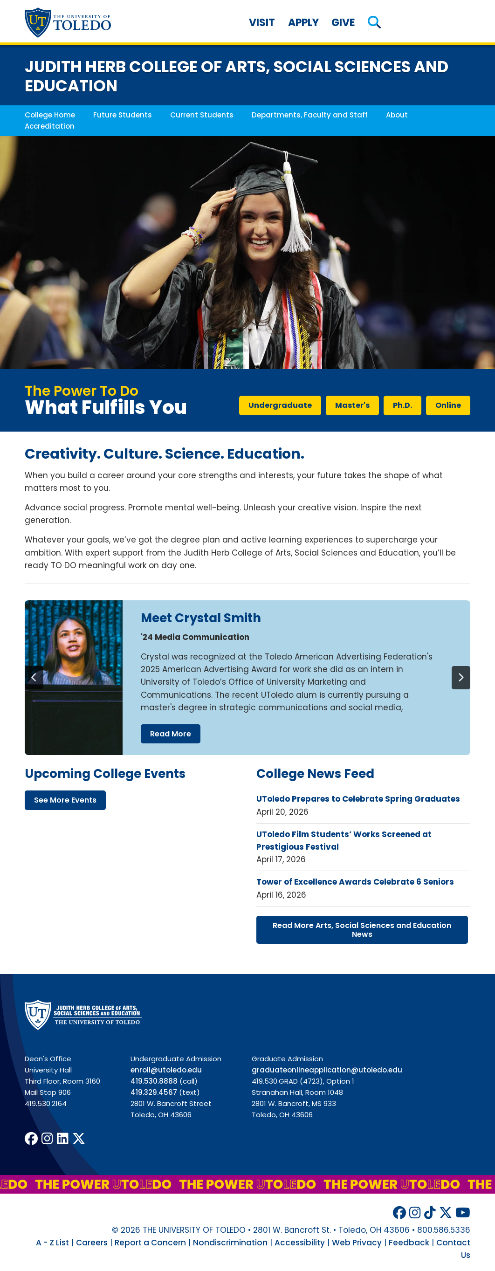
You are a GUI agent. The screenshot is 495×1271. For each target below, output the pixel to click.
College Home (50, 115)
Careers (92, 1242)
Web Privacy (357, 1242)
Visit (262, 22)
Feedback (409, 1242)
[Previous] (34, 677)
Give (343, 22)
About (397, 115)
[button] (374, 22)
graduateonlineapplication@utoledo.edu (327, 1070)
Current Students (202, 115)
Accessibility (300, 1242)
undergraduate (280, 405)
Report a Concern (150, 1242)
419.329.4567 (154, 1092)
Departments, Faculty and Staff (310, 115)
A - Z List (52, 1242)
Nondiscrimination (230, 1242)
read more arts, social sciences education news (362, 930)
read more (170, 733)
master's (352, 405)
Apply (303, 22)
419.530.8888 (154, 1081)
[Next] (461, 677)
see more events (65, 800)
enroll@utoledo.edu (166, 1070)
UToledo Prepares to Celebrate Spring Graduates (358, 798)
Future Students (122, 115)
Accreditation (50, 126)
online (448, 405)
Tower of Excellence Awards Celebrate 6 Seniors (355, 881)
